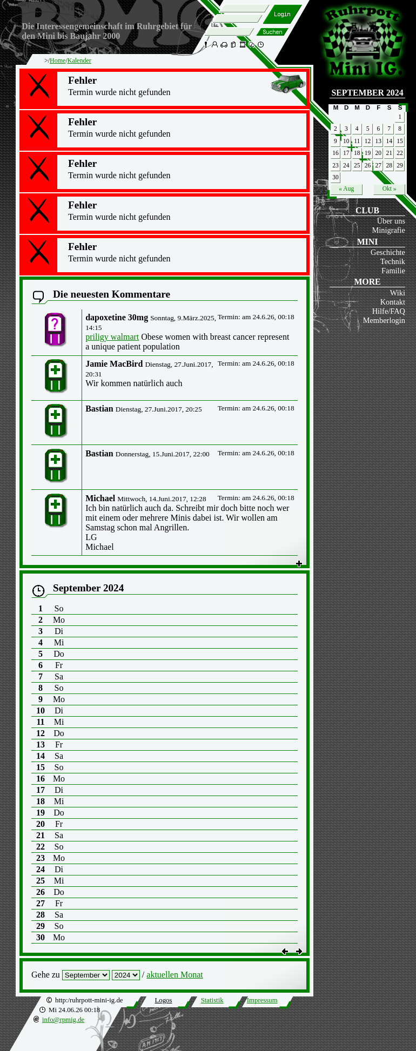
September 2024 (367, 92)
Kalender (79, 60)
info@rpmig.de (63, 1019)
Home (57, 60)
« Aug (346, 188)
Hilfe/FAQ (388, 311)
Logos (163, 1000)
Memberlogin (384, 320)
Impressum (262, 1000)
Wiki (397, 292)
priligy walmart (112, 336)
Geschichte (388, 252)
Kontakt (392, 302)
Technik (392, 261)
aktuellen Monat (174, 974)
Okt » (390, 188)
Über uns (391, 221)
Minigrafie (388, 230)
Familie (393, 270)
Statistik (212, 1000)
